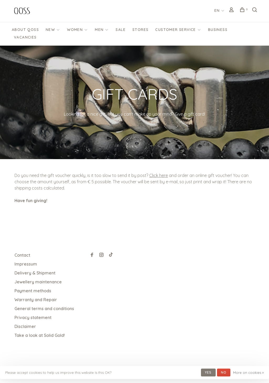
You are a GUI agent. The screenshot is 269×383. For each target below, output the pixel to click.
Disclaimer (25, 326)
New (50, 29)
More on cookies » (248, 372)
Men (99, 29)
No (223, 372)
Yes (208, 372)
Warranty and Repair (35, 299)
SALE (121, 29)
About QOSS (25, 29)
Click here (158, 175)
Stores (140, 29)
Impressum (25, 264)
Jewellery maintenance (38, 281)
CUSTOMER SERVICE (175, 29)
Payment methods (32, 290)
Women (75, 29)
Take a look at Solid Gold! (39, 335)
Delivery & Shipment (34, 273)
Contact (22, 255)
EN (217, 10)
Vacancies (25, 37)
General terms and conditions (44, 308)
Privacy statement (32, 317)
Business (217, 29)
